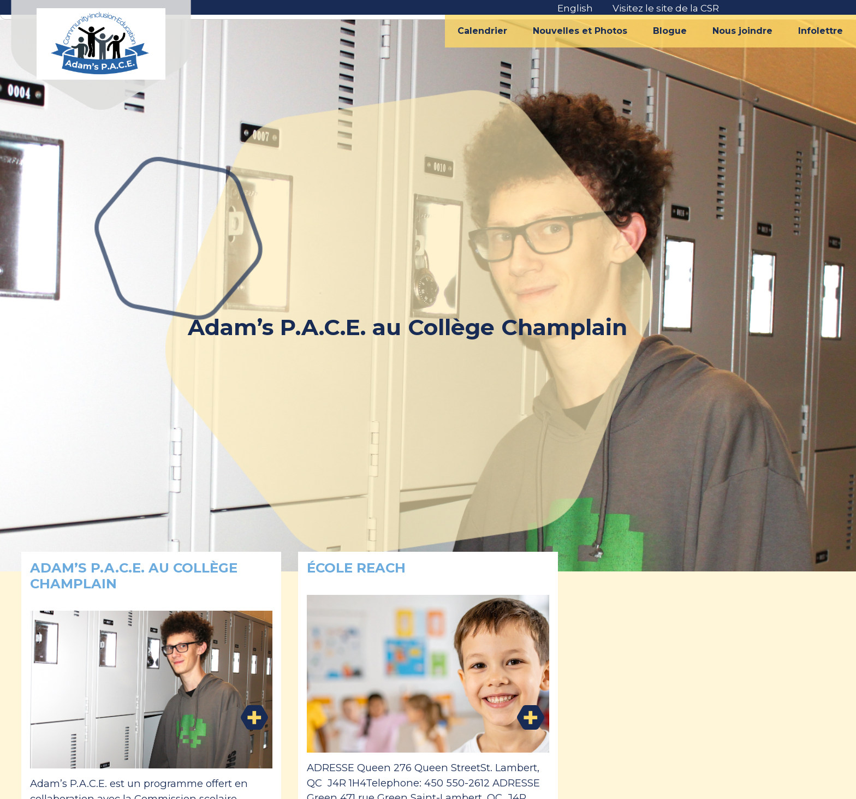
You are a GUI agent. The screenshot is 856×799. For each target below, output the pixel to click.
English (575, 8)
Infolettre (820, 31)
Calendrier (482, 31)
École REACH (356, 568)
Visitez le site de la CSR (666, 8)
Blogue (670, 31)
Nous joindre (742, 31)
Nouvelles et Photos (580, 31)
